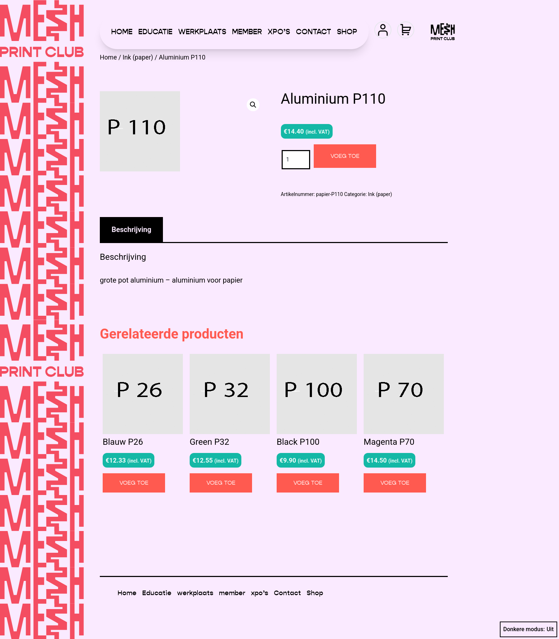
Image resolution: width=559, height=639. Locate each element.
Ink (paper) (138, 57)
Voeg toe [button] (133, 482)
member (247, 31)
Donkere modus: (528, 629)
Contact (313, 31)
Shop (347, 31)
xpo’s (279, 31)
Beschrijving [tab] (131, 229)
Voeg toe (344, 156)
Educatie (155, 31)
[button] (253, 104)
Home (122, 31)
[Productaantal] (296, 159)
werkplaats (202, 31)
